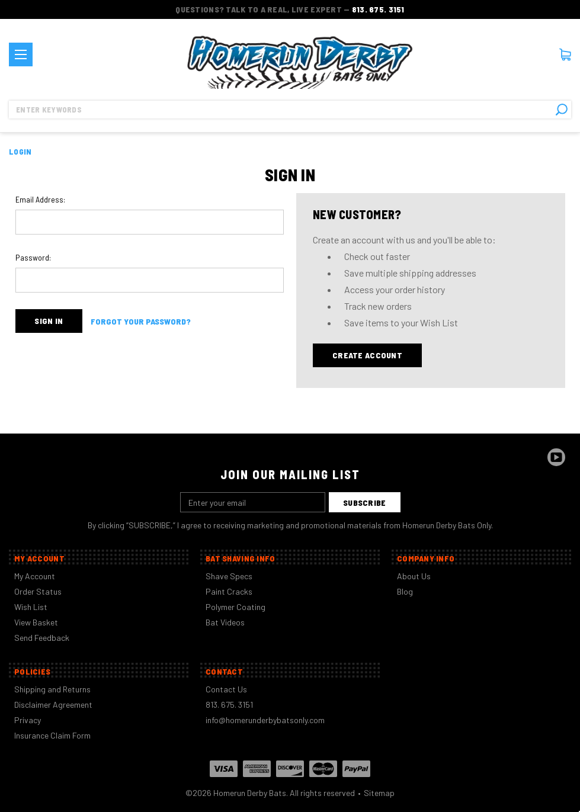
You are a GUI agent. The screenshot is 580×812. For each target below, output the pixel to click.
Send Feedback (41, 638)
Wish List (30, 607)
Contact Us (226, 689)
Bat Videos (225, 622)
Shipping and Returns (52, 689)
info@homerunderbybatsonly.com (265, 720)
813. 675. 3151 (378, 9)
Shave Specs (229, 576)
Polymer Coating (235, 607)
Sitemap (379, 793)
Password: (33, 257)
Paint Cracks (229, 591)
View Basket (36, 622)
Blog (405, 591)
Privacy (27, 720)
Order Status (38, 591)
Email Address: (40, 199)
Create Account (367, 355)
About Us (414, 576)
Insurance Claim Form (52, 735)
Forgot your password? (141, 321)
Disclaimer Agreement (53, 704)
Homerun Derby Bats (249, 793)
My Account (34, 576)
